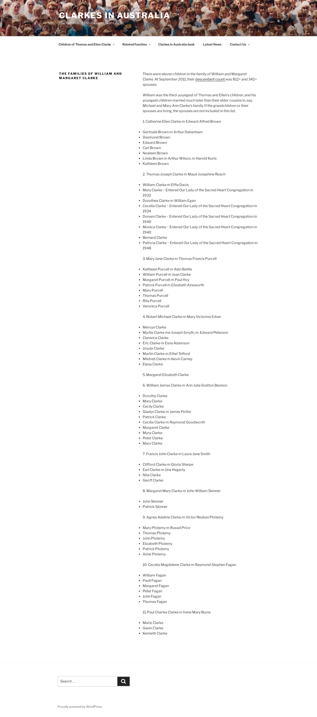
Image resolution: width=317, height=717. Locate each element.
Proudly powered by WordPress (80, 706)
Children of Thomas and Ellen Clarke (87, 44)
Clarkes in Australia (114, 15)
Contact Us (240, 44)
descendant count (210, 79)
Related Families (136, 44)
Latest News (212, 44)
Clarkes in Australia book (176, 44)
